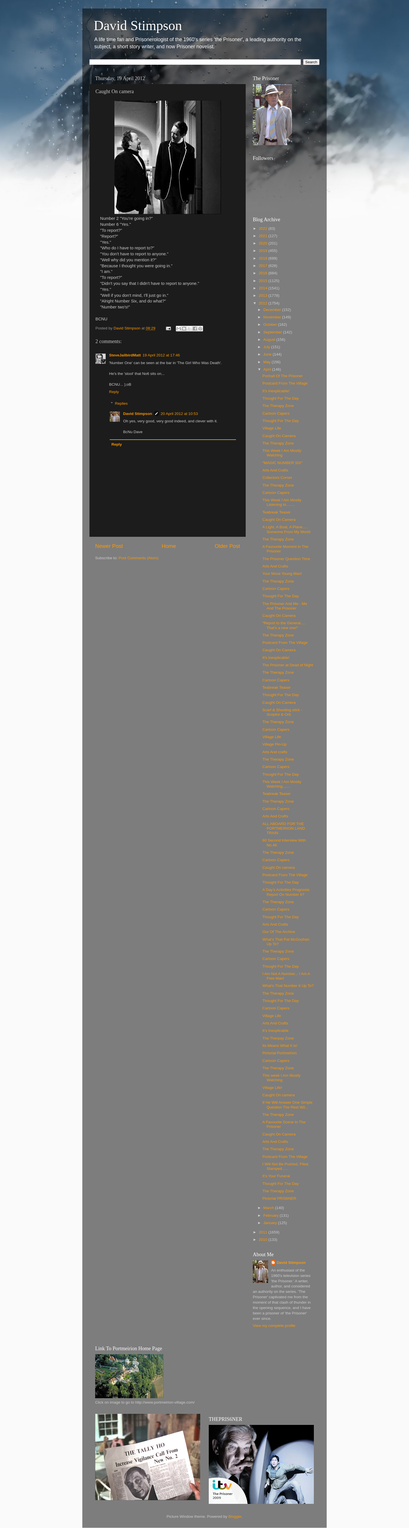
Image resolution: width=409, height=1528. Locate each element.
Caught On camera (278, 867)
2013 (263, 295)
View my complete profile (274, 1326)
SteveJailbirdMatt (125, 355)
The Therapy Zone (278, 406)
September (273, 332)
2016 (263, 273)
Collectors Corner (277, 477)
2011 (263, 1232)
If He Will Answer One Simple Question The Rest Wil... (287, 1104)
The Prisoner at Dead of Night (287, 665)
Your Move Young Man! (282, 573)
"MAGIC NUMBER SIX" (282, 463)
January (270, 1223)
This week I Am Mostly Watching (281, 1077)
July (267, 347)
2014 (263, 288)
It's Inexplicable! (276, 391)
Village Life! (272, 1088)
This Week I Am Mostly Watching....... (281, 784)
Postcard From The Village (285, 383)
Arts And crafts (274, 752)
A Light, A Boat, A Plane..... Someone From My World (286, 529)
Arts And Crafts (275, 470)
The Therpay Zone (278, 1038)
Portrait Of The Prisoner (282, 376)
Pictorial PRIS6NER (279, 1198)
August (269, 339)
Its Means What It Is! (279, 1045)
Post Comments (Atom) (138, 558)
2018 (263, 258)
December (272, 310)
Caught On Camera (279, 436)
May (267, 362)
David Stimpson (138, 25)
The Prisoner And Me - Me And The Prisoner (284, 606)
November (272, 317)
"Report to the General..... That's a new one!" (284, 625)
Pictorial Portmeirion (279, 1053)
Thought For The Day (280, 398)
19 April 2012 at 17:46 (161, 355)
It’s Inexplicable (275, 1030)
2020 (263, 243)
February (271, 1215)
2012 (263, 303)
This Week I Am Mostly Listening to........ (281, 502)
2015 (263, 281)
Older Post (227, 546)
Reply (114, 392)
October (270, 324)
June (268, 354)
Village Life (271, 428)
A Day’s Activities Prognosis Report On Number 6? (286, 892)
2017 (263, 266)
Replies (121, 403)
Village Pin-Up (274, 744)
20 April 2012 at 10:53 (179, 414)
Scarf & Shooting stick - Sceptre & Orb (282, 712)
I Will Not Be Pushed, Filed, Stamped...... (285, 1166)
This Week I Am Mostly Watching (281, 452)
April (267, 369)
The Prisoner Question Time (286, 559)
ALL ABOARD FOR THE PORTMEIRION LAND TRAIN (283, 828)
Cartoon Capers (275, 413)
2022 (263, 228)
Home (169, 546)
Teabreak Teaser (276, 512)
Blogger (234, 1516)
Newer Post (109, 546)
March (269, 1208)
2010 (263, 1239)
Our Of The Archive (278, 932)
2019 (263, 251)
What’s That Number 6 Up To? (288, 986)
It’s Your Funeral (276, 1176)
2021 (263, 236)
